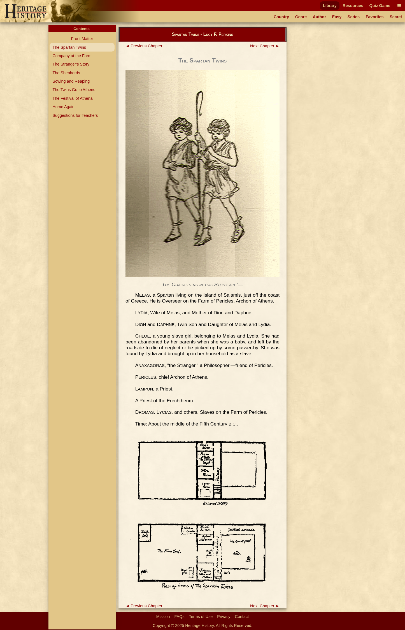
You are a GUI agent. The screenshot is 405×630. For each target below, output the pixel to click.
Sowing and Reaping (71, 81)
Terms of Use (201, 616)
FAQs (179, 616)
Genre (301, 17)
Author (319, 17)
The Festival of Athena (72, 98)
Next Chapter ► (265, 46)
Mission (163, 616)
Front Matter (82, 38)
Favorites (375, 17)
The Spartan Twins (69, 47)
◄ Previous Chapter (143, 46)
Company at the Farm (71, 56)
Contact (242, 616)
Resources (353, 5)
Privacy (223, 616)
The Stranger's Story (70, 64)
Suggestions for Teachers (75, 115)
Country (281, 17)
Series (354, 17)
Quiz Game (379, 5)
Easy (337, 17)
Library (330, 5)
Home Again (63, 106)
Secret (396, 17)
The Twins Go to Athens (73, 89)
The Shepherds (66, 73)
